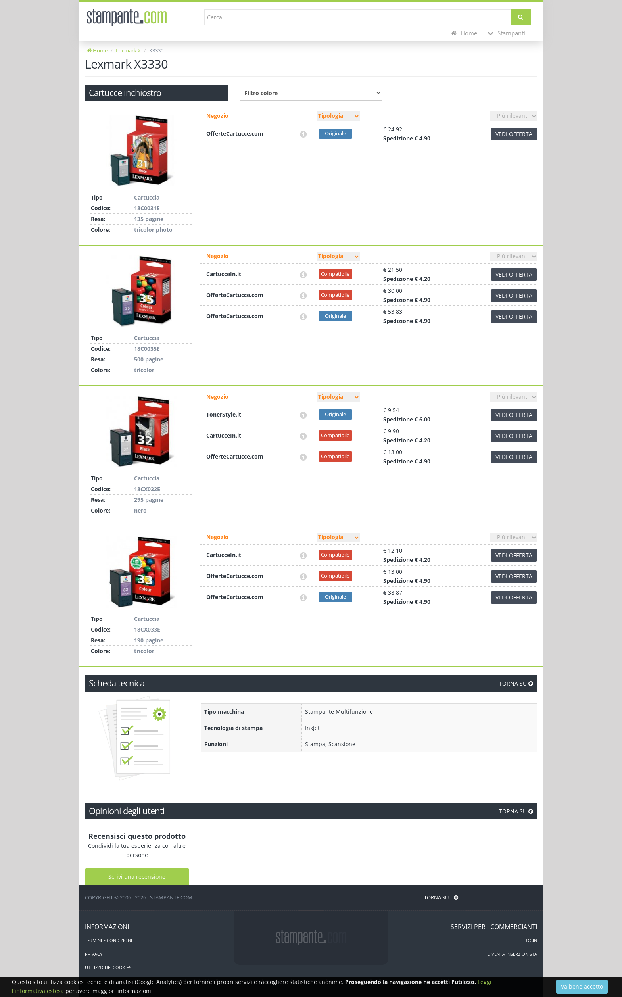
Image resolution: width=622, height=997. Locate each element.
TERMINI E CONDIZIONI (108, 940)
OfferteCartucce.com (234, 133)
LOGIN (530, 940)
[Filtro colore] (311, 93)
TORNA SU (516, 683)
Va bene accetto (582, 986)
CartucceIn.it (223, 274)
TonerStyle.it (223, 414)
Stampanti (506, 33)
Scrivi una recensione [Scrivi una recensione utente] (136, 876)
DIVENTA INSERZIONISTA (512, 954)
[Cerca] (520, 17)
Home (464, 33)
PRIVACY (93, 954)
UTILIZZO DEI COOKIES (108, 967)
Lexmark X (128, 50)
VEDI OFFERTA (513, 134)
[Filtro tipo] (338, 116)
